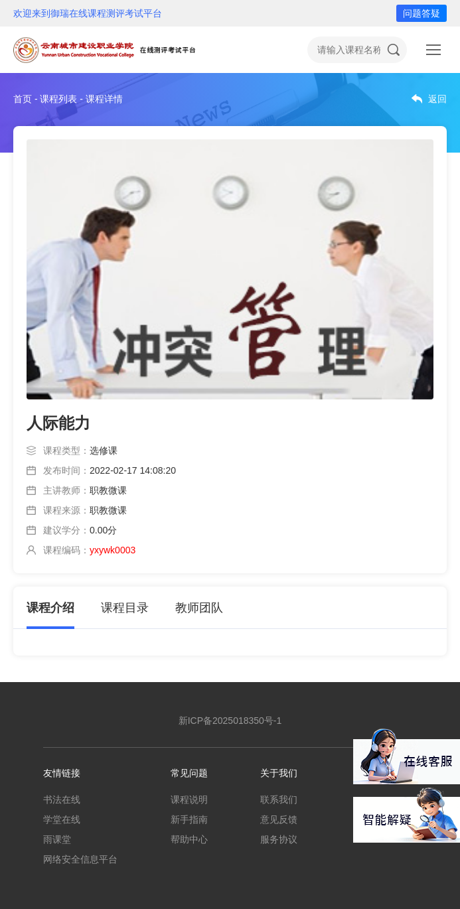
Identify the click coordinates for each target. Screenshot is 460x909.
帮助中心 (189, 839)
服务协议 (278, 839)
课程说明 (189, 799)
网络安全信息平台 (80, 859)
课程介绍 (50, 607)
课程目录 (125, 607)
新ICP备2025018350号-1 (230, 720)
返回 (437, 99)
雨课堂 (57, 839)
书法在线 (61, 799)
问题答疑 (421, 13)
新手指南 (189, 819)
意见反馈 (278, 819)
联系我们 (278, 799)
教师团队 (199, 607)
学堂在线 (61, 819)
